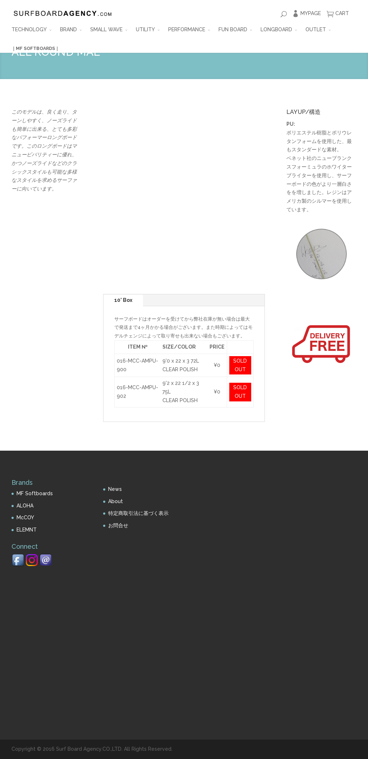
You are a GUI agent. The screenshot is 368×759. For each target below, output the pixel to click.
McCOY (25, 517)
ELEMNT (27, 530)
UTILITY (145, 29)
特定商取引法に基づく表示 (138, 513)
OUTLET (315, 29)
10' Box (123, 300)
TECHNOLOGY (29, 29)
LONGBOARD (276, 29)
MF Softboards (35, 493)
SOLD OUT (240, 365)
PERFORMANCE (186, 29)
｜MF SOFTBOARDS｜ (35, 48)
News (115, 489)
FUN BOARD (232, 29)
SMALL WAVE (106, 29)
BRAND (68, 29)
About (115, 501)
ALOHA (25, 506)
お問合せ (118, 525)
